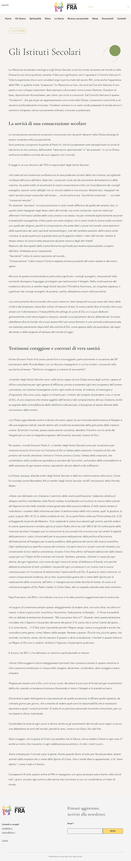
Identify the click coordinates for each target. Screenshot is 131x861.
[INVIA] (113, 831)
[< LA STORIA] (18, 30)
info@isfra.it (7, 828)
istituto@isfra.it (8, 832)
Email (70, 824)
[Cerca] (105, 7)
